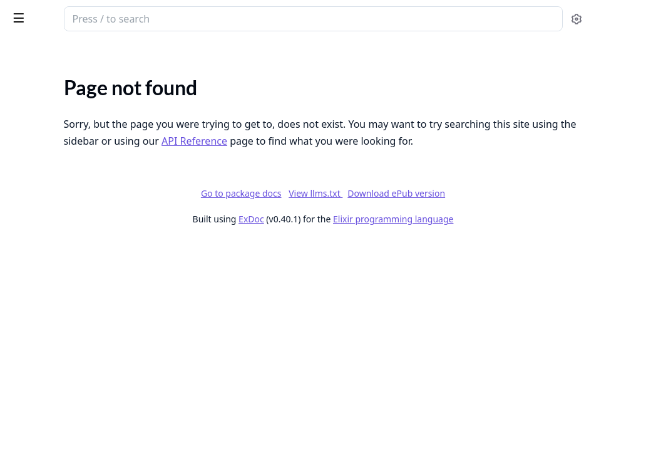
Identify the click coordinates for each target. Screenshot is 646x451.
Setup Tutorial (39, 243)
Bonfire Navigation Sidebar (67, 380)
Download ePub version (490, 210)
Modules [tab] (75, 53)
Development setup (51, 226)
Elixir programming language (487, 236)
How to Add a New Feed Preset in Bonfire (89, 347)
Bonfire (58, 13)
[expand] (175, 83)
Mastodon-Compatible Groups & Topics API (89, 166)
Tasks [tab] (137, 53)
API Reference (39, 81)
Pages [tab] (22, 53)
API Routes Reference (56, 303)
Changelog (32, 115)
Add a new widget (47, 364)
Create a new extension (59, 414)
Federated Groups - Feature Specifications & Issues (89, 149)
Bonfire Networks (47, 98)
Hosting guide (39, 209)
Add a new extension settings (72, 397)
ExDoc (345, 236)
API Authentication (51, 286)
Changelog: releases (52, 132)
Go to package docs (335, 210)
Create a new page (48, 431)
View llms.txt (409, 210)
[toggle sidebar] (171, 17)
